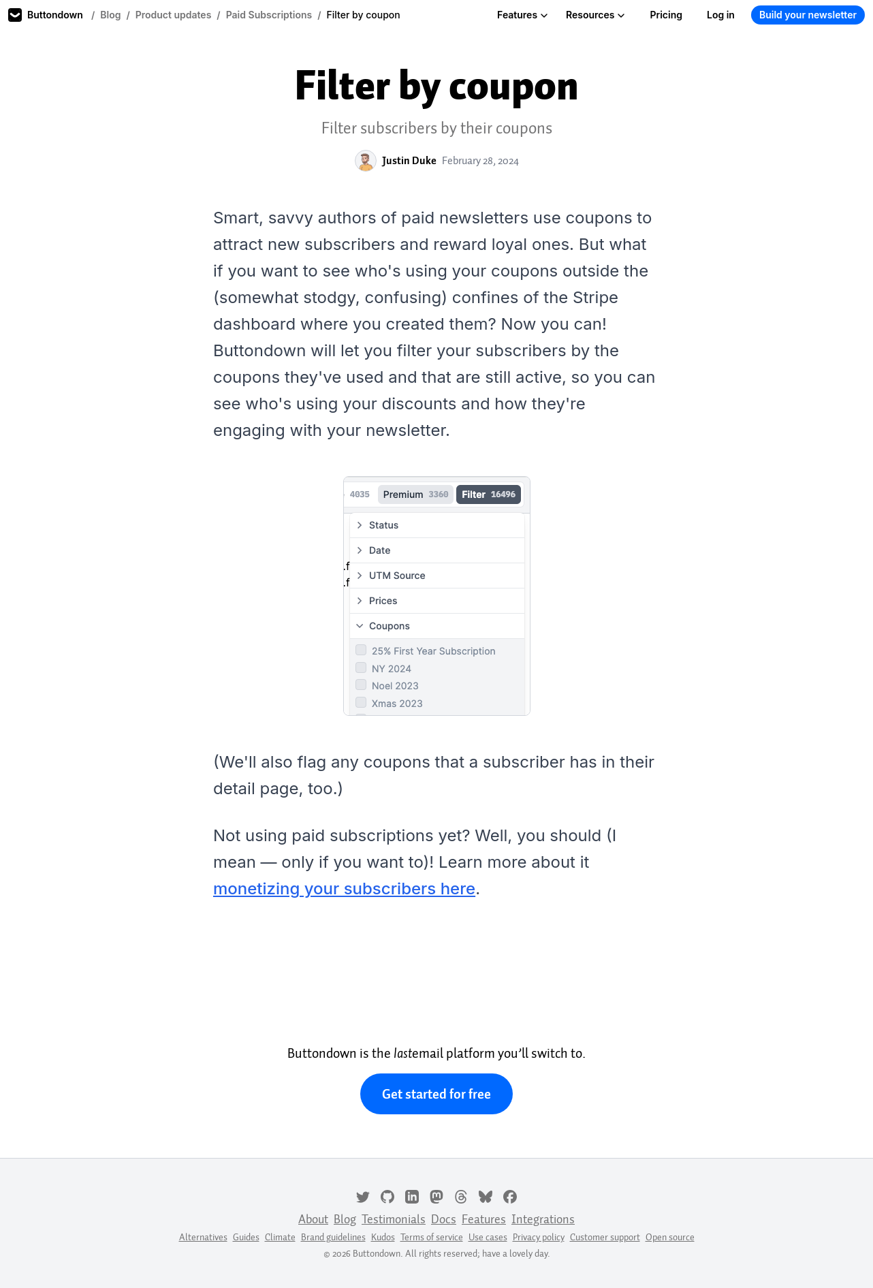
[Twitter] (363, 1195)
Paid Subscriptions (269, 14)
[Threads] (461, 1195)
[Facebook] (510, 1195)
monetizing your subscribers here (344, 888)
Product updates (174, 14)
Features (522, 14)
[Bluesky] (485, 1195)
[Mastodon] (436, 1195)
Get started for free (436, 1094)
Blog (110, 14)
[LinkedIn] (412, 1195)
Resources (595, 14)
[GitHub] (387, 1195)
